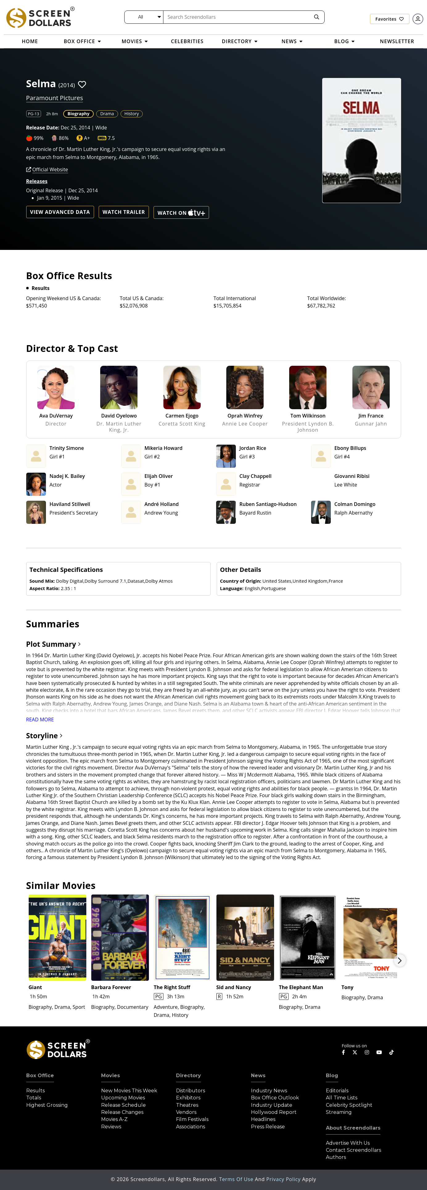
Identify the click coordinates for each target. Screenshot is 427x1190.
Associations (190, 1127)
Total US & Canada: (142, 298)
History (132, 113)
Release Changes (122, 1112)
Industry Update (271, 1105)
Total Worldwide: (326, 298)
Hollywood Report (274, 1112)
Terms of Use (237, 1179)
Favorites (390, 19)
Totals (33, 1098)
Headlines (263, 1119)
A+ (87, 138)
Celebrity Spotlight (349, 1105)
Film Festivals (192, 1119)
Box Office (40, 1075)
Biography (78, 113)
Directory (188, 1075)
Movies (110, 1075)
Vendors (186, 1112)
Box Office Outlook (275, 1098)
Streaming (339, 1112)
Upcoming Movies (123, 1098)
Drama (107, 113)
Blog (332, 1075)
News (258, 1075)
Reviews (111, 1127)
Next (400, 960)
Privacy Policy (284, 1179)
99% (39, 138)
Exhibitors (188, 1098)
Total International (235, 298)
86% (64, 138)
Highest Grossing (47, 1105)
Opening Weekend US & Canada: (63, 298)
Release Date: (43, 127)
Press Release (268, 1127)
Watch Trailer (124, 212)
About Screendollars (353, 1128)
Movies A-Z (114, 1119)
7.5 (111, 138)
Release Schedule (123, 1105)
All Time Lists (341, 1098)
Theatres (187, 1105)
